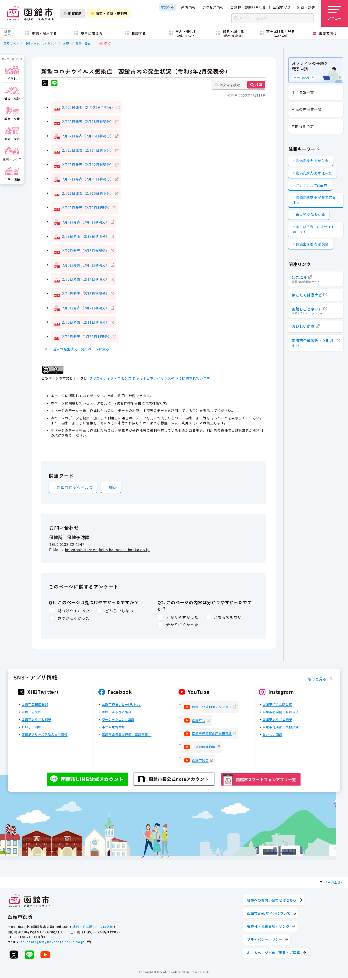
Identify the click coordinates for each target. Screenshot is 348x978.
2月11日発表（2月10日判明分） (88, 193)
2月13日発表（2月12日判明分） (88, 164)
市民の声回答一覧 (306, 109)
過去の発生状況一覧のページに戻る (81, 349)
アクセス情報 (213, 7)
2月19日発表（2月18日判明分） (88, 121)
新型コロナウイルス (75, 487)
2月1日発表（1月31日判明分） (87, 336)
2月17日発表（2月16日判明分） (88, 135)
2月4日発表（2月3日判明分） (85, 293)
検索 (258, 84)
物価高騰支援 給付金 (312, 160)
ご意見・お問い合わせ (248, 7)
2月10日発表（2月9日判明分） (87, 207)
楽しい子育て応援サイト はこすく (314, 229)
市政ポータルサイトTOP (40, 43)
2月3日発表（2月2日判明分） (85, 307)
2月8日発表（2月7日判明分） (85, 236)
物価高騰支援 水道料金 (314, 173)
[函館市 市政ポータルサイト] (30, 13)
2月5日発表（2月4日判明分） (85, 279)
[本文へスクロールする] (167, 7)
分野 (66, 43)
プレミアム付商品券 (311, 185)
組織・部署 (306, 7)
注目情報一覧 (302, 92)
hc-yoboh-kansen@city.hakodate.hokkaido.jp (107, 549)
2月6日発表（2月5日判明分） (85, 265)
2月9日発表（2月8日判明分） (85, 222)
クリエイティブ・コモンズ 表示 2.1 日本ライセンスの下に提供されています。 (151, 378)
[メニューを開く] (334, 13)
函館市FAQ (281, 7)
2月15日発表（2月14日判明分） (88, 150)
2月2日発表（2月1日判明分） (85, 322)
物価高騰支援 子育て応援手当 (314, 200)
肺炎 (113, 487)
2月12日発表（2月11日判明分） (88, 179)
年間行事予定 (302, 126)
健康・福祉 (83, 43)
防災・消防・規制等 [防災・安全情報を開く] (109, 13)
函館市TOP (11, 43)
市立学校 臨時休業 (310, 214)
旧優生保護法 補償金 (312, 244)
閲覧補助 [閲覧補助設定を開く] (73, 13)
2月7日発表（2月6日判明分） (85, 250)
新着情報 (188, 7)
